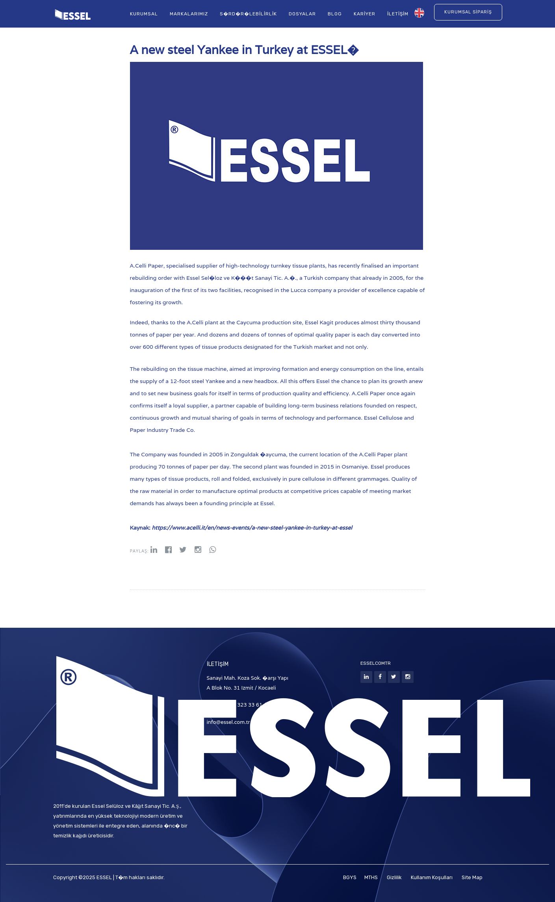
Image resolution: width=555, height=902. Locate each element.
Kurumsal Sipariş (468, 12)
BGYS (349, 877)
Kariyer (364, 14)
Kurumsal (144, 14)
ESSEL (104, 877)
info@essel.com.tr (228, 722)
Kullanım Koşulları (432, 877)
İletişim (397, 14)
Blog (335, 14)
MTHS (371, 877)
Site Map (472, 877)
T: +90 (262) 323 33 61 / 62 (240, 704)
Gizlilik (394, 877)
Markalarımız (189, 14)
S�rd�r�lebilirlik (248, 14)
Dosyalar (302, 14)
